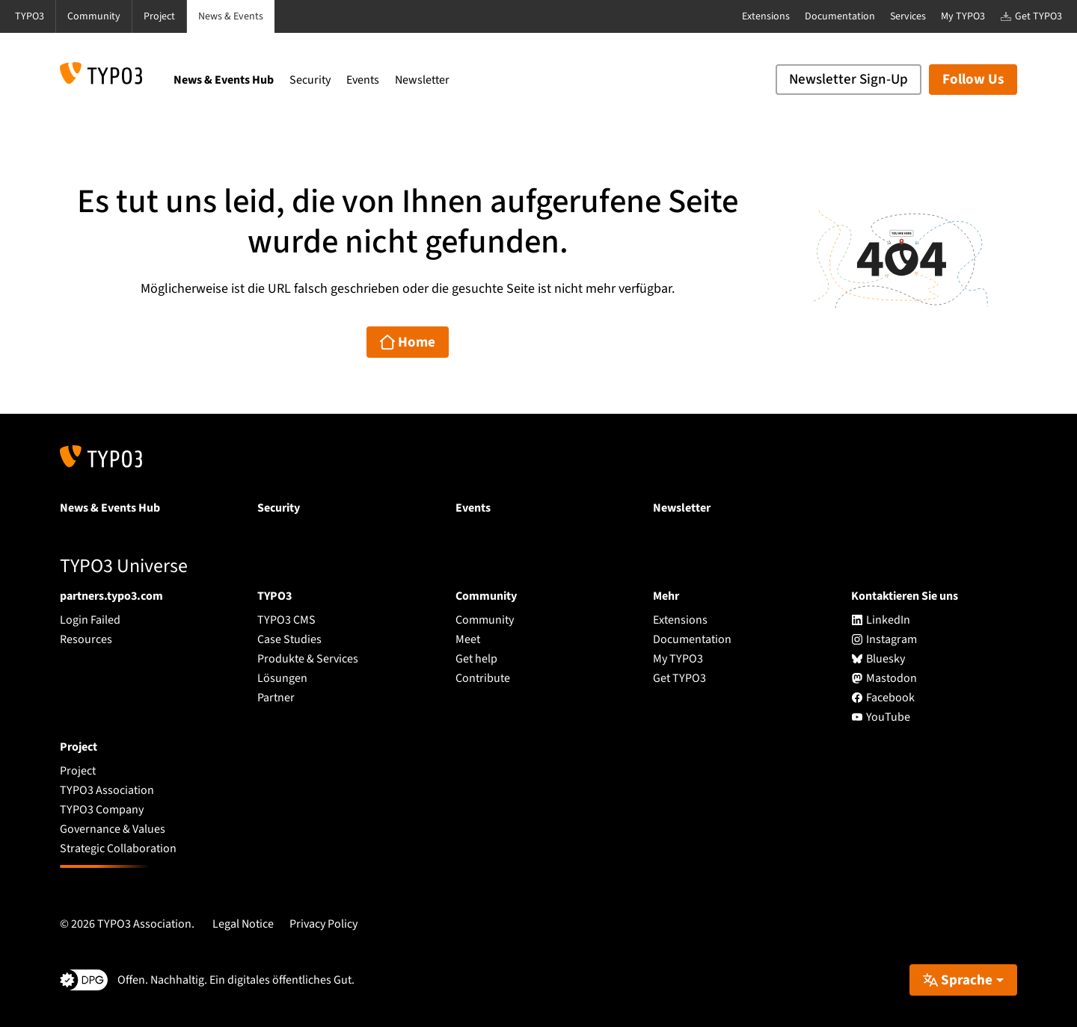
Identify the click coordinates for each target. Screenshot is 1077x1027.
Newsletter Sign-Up (848, 79)
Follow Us (973, 79)
